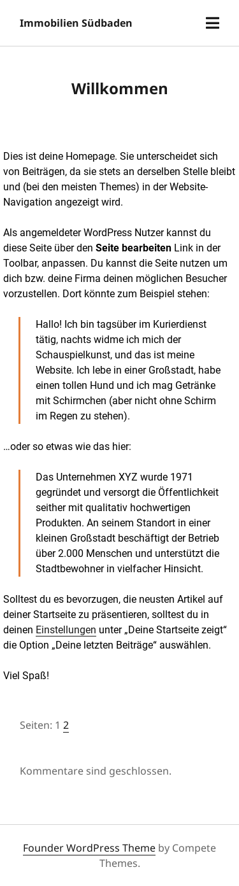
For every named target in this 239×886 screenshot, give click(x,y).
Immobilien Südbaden (76, 23)
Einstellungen (66, 630)
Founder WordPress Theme (89, 848)
